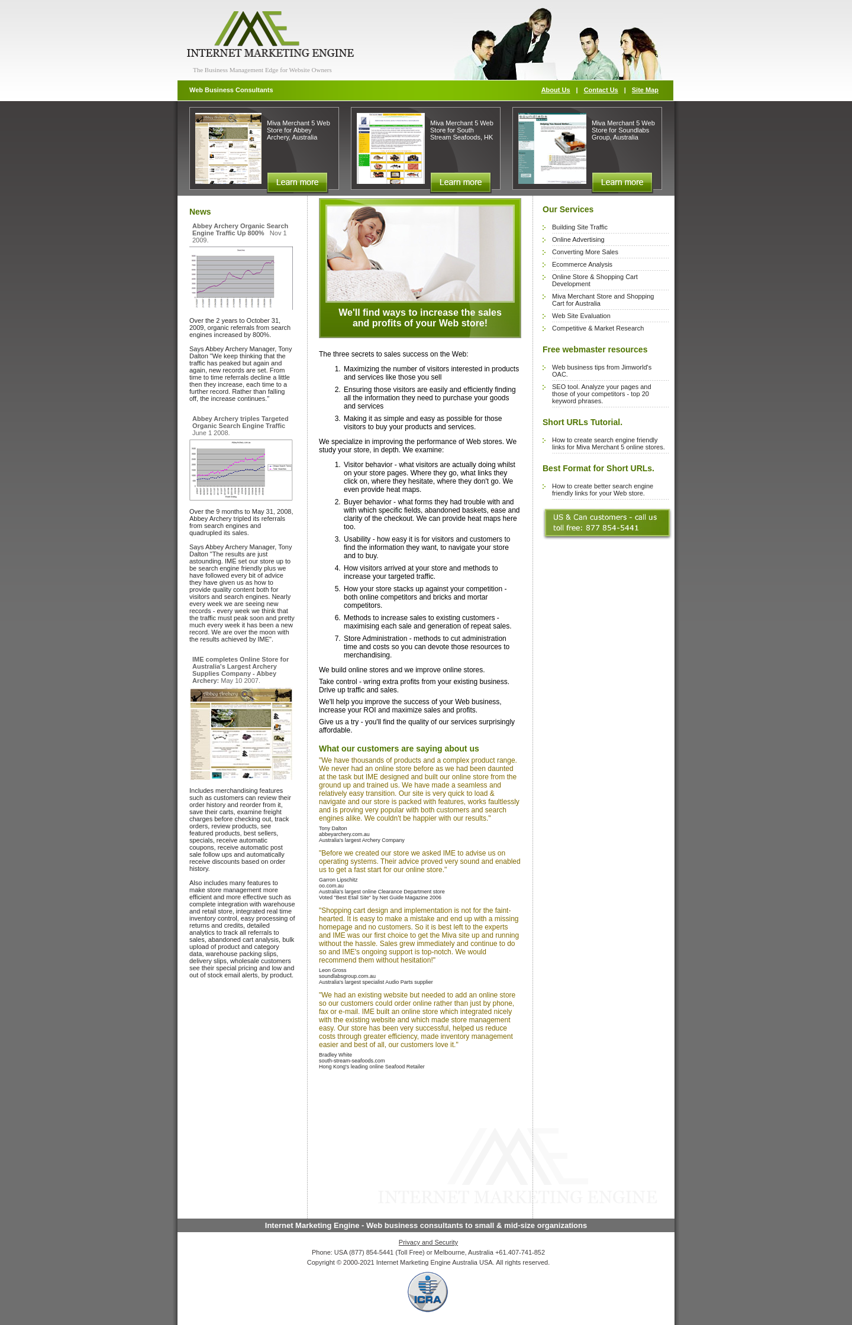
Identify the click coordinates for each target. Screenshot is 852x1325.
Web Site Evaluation (581, 315)
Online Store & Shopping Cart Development (595, 280)
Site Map (645, 89)
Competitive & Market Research (598, 328)
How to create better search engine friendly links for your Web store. (602, 489)
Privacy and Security (428, 1242)
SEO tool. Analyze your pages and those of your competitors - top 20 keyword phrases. (601, 393)
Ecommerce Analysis (582, 264)
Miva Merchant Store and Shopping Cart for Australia (603, 300)
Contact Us (601, 89)
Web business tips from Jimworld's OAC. (601, 371)
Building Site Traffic (580, 227)
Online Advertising (578, 239)
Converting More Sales (585, 251)
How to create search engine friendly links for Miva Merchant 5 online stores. (608, 443)
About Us (555, 89)
